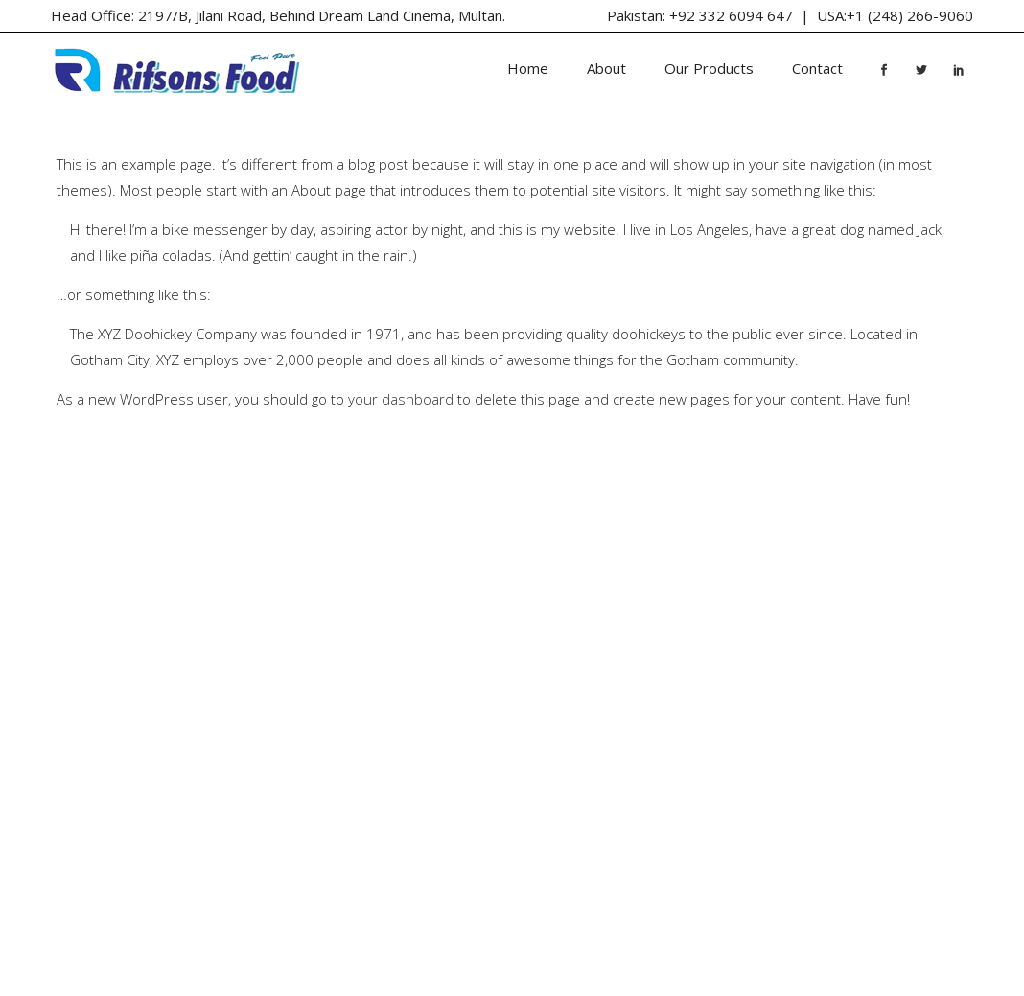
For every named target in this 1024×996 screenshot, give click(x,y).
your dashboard (401, 398)
